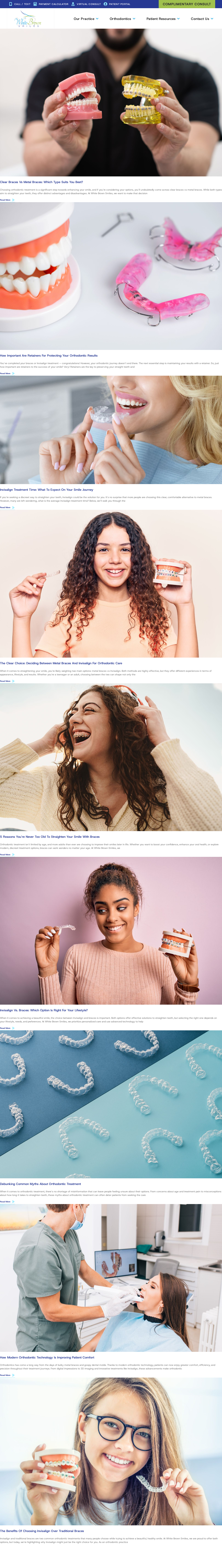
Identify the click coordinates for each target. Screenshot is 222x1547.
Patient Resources (163, 18)
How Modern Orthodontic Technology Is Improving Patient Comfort (47, 1359)
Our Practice (86, 18)
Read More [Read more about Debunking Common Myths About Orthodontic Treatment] (5, 1203)
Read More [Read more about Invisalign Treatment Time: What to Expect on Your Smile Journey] (5, 508)
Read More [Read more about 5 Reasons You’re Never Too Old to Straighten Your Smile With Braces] (5, 855)
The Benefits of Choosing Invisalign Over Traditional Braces (42, 1533)
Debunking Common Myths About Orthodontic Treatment (40, 1185)
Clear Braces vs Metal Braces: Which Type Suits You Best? (41, 182)
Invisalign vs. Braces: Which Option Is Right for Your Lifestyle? (44, 1012)
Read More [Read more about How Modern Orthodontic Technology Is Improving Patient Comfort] (5, 1377)
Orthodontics (122, 18)
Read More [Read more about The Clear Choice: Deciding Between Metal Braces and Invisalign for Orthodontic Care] (5, 681)
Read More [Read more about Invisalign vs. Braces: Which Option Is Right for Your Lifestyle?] (5, 1029)
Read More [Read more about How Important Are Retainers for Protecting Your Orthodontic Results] (5, 373)
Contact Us (202, 18)
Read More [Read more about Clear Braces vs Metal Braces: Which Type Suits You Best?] (5, 200)
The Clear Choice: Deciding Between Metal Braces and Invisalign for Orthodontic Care (61, 664)
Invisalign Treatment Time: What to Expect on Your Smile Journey (46, 490)
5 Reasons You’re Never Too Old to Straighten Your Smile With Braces (50, 838)
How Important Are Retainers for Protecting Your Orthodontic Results (49, 356)
